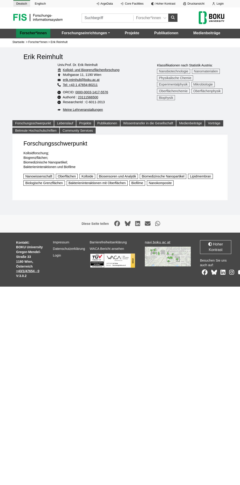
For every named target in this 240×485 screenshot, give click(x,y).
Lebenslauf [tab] (65, 123)
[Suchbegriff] (113, 18)
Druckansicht (194, 3)
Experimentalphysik (173, 84)
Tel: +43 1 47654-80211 (80, 85)
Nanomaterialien (206, 71)
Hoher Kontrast (163, 3)
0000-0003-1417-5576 (110, 92)
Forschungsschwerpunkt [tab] (33, 123)
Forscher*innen (33, 33)
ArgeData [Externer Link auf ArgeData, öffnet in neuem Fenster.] (104, 3)
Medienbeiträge (206, 33)
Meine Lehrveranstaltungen (83, 109)
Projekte (132, 33)
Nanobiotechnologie (173, 71)
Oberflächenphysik (207, 91)
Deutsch (21, 3)
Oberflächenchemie (173, 91)
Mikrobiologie (203, 84)
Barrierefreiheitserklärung (108, 250)
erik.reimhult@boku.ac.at (90, 80)
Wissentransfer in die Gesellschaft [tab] (148, 123)
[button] (85, 33)
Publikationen (166, 33)
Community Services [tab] (78, 130)
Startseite (18, 42)
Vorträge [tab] (214, 123)
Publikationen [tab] (107, 123)
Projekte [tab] (85, 123)
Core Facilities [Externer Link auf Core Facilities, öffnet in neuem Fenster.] (131, 3)
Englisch (40, 3)
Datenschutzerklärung (69, 270)
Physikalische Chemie (175, 78)
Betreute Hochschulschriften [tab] (36, 130)
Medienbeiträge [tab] (190, 123)
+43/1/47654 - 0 (27, 279)
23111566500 (107, 97)
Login (218, 3)
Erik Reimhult (59, 42)
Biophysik (166, 98)
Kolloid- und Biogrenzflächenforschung (91, 70)
